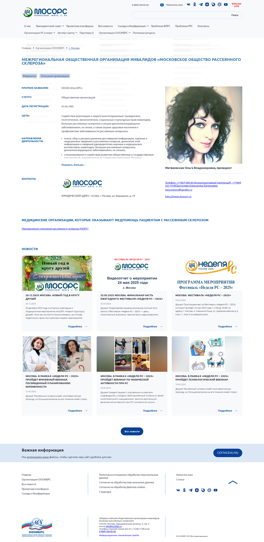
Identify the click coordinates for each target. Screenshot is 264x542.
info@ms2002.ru (114, 526)
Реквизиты (29, 75)
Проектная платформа (79, 26)
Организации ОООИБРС (114, 34)
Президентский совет (50, 27)
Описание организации (55, 75)
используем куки (38, 456)
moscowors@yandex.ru (178, 189)
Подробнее (75, 326)
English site (236, 5)
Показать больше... (73, 164)
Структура (105, 491)
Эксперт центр (67, 34)
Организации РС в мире (39, 34)
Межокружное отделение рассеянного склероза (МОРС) (55, 228)
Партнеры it (87, 32)
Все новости (105, 26)
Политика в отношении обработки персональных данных (128, 476)
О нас (27, 26)
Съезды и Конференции (133, 27)
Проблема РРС (184, 26)
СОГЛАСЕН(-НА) (227, 452)
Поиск (234, 15)
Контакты (203, 26)
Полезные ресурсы (144, 32)
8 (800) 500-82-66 (140, 4)
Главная (26, 47)
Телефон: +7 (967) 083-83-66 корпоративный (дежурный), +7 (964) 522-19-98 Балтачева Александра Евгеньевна (203, 184)
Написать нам (174, 4)
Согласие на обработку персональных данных (126, 482)
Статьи (180, 479)
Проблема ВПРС (160, 26)
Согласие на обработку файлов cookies (122, 486)
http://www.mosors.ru (178, 196)
